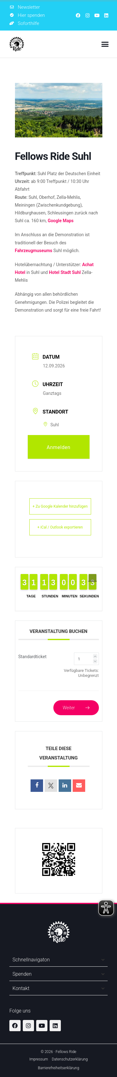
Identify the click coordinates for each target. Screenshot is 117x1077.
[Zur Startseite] (16, 44)
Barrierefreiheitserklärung (58, 1068)
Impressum (38, 1059)
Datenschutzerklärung (70, 1059)
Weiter (76, 707)
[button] (105, 44)
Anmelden (58, 447)
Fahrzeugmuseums (33, 250)
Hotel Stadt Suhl (65, 272)
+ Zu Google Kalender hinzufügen (60, 506)
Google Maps (61, 220)
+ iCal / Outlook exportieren (60, 527)
